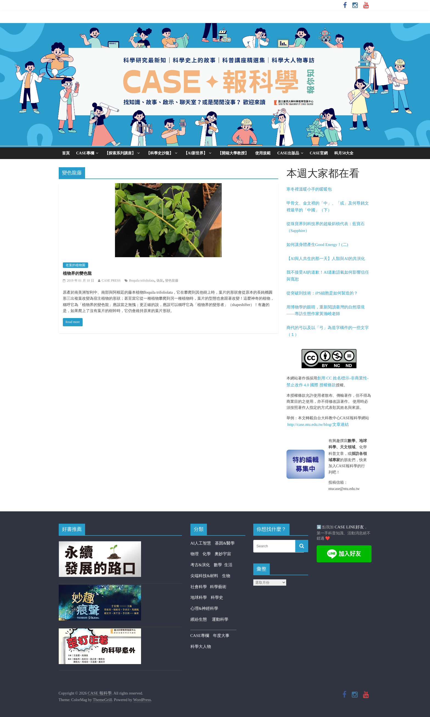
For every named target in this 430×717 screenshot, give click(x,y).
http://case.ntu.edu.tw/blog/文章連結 (318, 424)
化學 (207, 554)
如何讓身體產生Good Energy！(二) (317, 244)
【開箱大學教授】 (233, 153)
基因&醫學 (225, 543)
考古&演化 (200, 565)
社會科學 (200, 587)
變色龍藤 (171, 280)
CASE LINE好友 (349, 527)
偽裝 (159, 280)
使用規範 (263, 153)
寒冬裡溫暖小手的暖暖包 (309, 189)
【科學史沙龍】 (159, 153)
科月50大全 (343, 153)
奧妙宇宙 (223, 554)
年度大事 (221, 635)
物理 (194, 554)
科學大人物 (200, 646)
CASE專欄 (85, 153)
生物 (226, 576)
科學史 (217, 597)
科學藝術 (218, 587)
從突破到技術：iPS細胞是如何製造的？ (322, 293)
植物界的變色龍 (77, 273)
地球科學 (198, 597)
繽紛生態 (201, 619)
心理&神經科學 (204, 608)
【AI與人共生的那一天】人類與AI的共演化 (325, 258)
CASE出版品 (288, 153)
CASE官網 (319, 153)
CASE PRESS (111, 280)
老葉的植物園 (75, 265)
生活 (228, 565)
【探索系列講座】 (120, 153)
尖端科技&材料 (204, 576)
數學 (219, 565)
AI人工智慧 (200, 543)
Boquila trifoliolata (141, 280)
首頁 (66, 153)
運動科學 (220, 619)
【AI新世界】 (195, 153)
